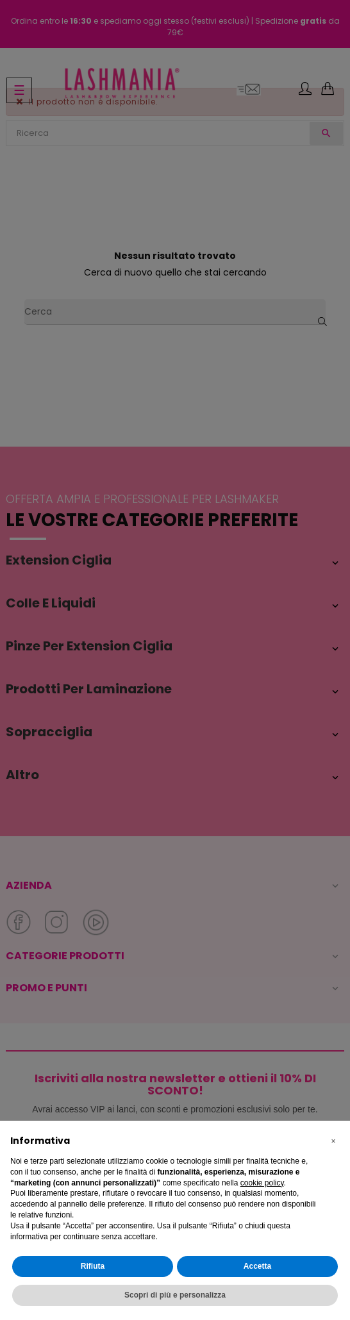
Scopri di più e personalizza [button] (175, 1295)
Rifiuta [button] (92, 1266)
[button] (333, 1141)
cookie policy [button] (262, 1182)
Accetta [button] (257, 1266)
